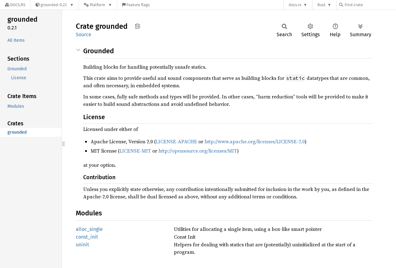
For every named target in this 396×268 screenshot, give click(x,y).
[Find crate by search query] (370, 5)
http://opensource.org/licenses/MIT (197, 150)
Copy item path (137, 26)
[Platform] (98, 5)
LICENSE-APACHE (176, 141)
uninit (82, 245)
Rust (321, 4)
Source (83, 34)
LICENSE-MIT (135, 150)
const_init (87, 237)
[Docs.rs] (15, 5)
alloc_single (89, 229)
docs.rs (295, 4)
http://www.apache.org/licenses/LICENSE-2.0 (254, 141)
